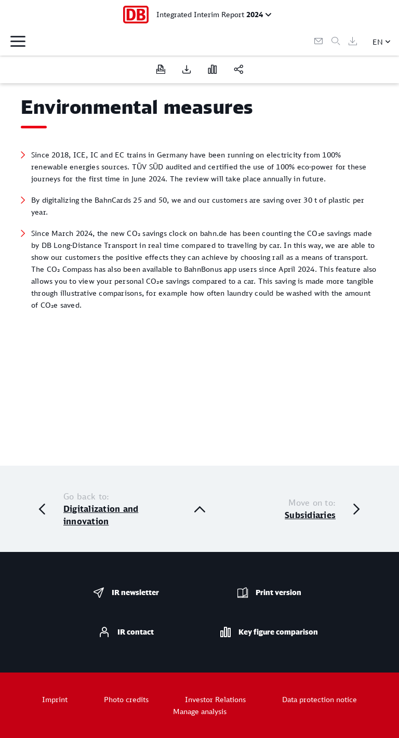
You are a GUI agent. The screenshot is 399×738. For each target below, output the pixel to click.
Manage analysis (200, 711)
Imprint (55, 699)
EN (378, 41)
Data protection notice (319, 699)
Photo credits (126, 699)
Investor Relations (215, 699)
